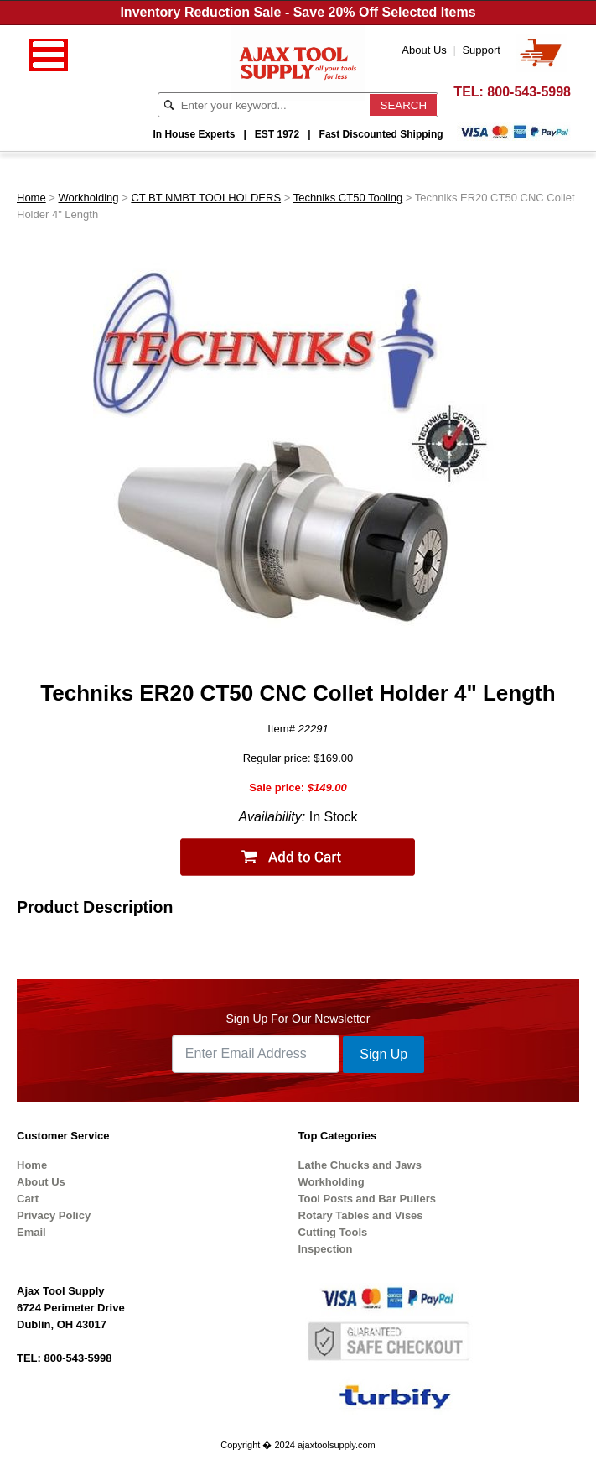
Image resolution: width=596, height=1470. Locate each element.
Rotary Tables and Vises (360, 1215)
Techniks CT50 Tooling (348, 197)
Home (31, 197)
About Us (41, 1181)
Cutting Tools (333, 1232)
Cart (28, 1198)
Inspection (325, 1249)
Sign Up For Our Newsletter (298, 1018)
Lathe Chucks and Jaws (360, 1165)
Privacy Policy (54, 1215)
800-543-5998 (529, 92)
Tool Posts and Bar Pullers (367, 1198)
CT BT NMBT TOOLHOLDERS (206, 197)
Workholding (89, 197)
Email (31, 1232)
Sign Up (383, 1054)
